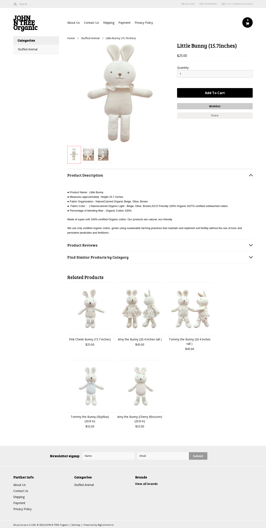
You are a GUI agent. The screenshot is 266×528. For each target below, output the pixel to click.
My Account (188, 3)
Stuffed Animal (27, 49)
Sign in (225, 3)
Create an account (242, 3)
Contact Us (91, 23)
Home (71, 38)
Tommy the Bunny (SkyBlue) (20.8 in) (90, 419)
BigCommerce (106, 524)
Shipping (108, 23)
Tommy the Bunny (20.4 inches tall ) (190, 341)
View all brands (146, 484)
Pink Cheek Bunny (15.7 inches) (90, 339)
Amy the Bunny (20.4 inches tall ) (140, 339)
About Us (73, 23)
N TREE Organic (36, 23)
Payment (124, 23)
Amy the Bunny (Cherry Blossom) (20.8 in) (139, 419)
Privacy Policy (144, 23)
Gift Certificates (208, 3)
